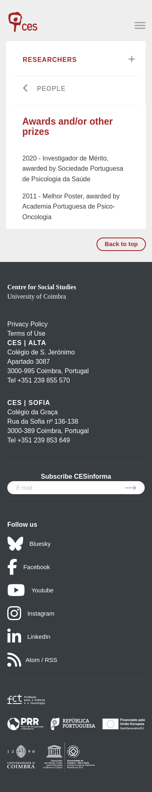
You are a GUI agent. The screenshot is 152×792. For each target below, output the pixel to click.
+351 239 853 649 (43, 440)
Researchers (50, 59)
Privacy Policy (27, 324)
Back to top (121, 243)
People (51, 88)
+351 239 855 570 (43, 380)
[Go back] (26, 89)
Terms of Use (26, 333)
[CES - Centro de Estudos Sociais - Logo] (22, 18)
